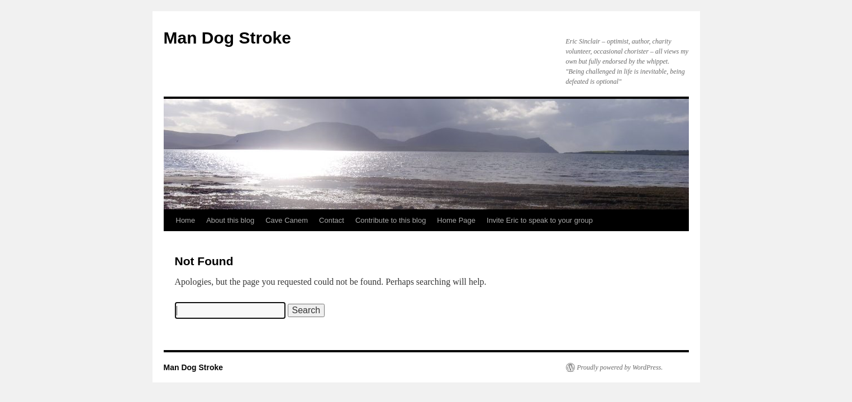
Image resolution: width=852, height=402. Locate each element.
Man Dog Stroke (227, 37)
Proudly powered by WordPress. (620, 367)
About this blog (230, 220)
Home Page (456, 220)
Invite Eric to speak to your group (540, 220)
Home (186, 220)
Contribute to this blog (390, 220)
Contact (331, 220)
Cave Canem (286, 220)
